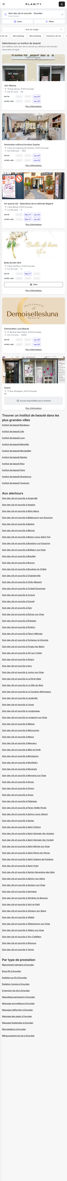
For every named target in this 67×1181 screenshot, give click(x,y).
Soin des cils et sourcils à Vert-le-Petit (21, 904)
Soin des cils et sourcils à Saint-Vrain (20, 865)
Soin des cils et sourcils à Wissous (19, 943)
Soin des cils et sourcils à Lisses (18, 704)
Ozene (7, 387)
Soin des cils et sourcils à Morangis (19, 769)
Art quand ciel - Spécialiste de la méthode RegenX (28, 203)
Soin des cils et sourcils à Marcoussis (20, 730)
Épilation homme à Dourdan (15, 984)
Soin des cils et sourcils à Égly (17, 608)
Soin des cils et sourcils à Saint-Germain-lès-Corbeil (28, 840)
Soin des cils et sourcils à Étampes (19, 620)
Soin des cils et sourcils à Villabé (18, 917)
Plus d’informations (33, 106)
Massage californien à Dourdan (17, 1010)
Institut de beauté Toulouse (15, 483)
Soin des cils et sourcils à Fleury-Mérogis (22, 633)
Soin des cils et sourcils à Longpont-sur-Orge (24, 717)
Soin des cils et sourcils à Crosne (18, 595)
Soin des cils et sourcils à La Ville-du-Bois (22, 685)
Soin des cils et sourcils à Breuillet (19, 556)
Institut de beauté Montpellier (16, 450)
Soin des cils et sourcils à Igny (17, 666)
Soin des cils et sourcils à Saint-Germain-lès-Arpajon (28, 833)
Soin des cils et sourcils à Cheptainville (21, 575)
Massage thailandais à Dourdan (17, 1022)
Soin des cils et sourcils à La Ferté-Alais (21, 678)
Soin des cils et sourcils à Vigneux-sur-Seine (24, 911)
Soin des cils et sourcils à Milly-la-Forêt (21, 749)
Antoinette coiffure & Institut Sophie (22, 144)
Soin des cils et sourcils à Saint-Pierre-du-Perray (26, 853)
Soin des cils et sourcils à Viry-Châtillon (21, 936)
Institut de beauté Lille (13, 431)
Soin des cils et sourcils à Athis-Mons (20, 511)
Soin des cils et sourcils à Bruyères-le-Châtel (24, 569)
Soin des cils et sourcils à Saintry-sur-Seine (23, 878)
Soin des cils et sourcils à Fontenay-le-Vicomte (25, 640)
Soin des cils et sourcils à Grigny (18, 659)
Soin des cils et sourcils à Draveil (18, 601)
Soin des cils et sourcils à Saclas (18, 820)
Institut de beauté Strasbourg (16, 476)
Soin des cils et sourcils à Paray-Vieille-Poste (24, 807)
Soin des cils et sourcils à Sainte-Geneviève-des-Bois (28, 872)
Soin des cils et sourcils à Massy (18, 736)
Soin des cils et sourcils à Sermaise (19, 891)
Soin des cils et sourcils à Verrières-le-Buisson (25, 898)
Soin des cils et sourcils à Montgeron (20, 756)
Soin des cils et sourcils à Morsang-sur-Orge (24, 775)
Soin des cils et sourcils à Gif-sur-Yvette (22, 653)
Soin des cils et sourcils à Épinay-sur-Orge (23, 614)
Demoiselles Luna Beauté (16, 328)
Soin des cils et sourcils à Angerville (19, 498)
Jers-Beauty (10, 85)
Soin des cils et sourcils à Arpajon (18, 504)
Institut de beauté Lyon (13, 438)
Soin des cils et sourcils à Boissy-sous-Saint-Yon (26, 537)
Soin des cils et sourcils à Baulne (18, 524)
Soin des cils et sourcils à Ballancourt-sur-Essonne (27, 517)
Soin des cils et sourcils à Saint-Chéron (21, 827)
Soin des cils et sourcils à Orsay (17, 795)
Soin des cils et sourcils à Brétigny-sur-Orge (24, 550)
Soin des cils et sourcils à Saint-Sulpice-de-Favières (27, 859)
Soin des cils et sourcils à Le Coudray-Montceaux (26, 691)
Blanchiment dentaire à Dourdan (18, 964)
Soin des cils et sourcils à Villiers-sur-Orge (23, 930)
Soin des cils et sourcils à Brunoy (18, 562)
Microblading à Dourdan (14, 1029)
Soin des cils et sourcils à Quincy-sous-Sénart (25, 814)
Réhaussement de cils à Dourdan (18, 1035)
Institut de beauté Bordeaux (15, 425)
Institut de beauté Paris (13, 470)
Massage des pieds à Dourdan (17, 1016)
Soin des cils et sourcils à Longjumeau (21, 711)
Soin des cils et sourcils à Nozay (18, 782)
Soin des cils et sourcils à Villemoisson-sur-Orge (26, 923)
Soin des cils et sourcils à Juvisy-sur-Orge (23, 672)
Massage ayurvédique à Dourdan (18, 1003)
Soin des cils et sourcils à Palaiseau (19, 801)
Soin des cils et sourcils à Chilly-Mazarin (22, 582)
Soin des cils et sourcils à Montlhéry (20, 762)
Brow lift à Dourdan (11, 971)
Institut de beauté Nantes (14, 457)
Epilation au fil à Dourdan (14, 977)
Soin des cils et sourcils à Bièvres (18, 530)
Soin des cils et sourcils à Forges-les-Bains (23, 646)
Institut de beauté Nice (13, 463)
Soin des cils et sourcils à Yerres (18, 949)
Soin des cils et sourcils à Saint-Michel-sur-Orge (26, 846)
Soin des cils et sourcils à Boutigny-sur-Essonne (26, 543)
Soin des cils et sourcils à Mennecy (19, 743)
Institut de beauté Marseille (15, 444)
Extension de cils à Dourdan (16, 990)
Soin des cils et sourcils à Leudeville (20, 698)
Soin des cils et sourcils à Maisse (18, 724)
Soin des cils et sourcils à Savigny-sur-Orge (23, 885)
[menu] (3, 4)
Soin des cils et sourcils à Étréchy (18, 627)
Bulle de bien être (12, 262)
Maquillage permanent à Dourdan (18, 997)
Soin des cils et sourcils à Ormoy (18, 788)
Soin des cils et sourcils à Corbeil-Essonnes (23, 588)
